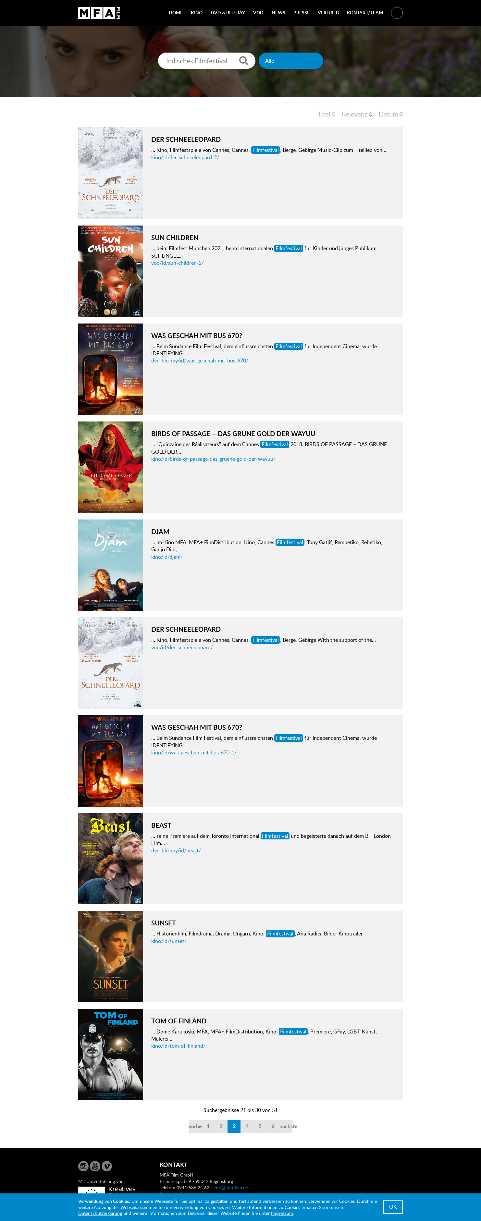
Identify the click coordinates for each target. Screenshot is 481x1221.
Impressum (282, 1213)
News (278, 12)
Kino (197, 12)
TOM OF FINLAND (178, 1020)
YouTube (95, 1166)
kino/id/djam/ (167, 556)
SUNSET (163, 922)
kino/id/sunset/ (169, 941)
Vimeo (107, 1166)
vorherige (195, 1126)
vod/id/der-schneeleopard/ (182, 647)
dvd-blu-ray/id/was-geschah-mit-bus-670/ (199, 360)
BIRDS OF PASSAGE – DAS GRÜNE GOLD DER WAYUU (233, 433)
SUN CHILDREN (174, 237)
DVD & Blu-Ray (228, 12)
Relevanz (354, 113)
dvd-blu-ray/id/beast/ (176, 850)
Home (176, 12)
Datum (388, 113)
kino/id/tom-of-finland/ (178, 1045)
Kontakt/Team (365, 12)
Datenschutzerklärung (100, 1213)
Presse (301, 12)
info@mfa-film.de (231, 1187)
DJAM (160, 531)
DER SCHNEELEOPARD (186, 139)
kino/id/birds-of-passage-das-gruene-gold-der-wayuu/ (213, 458)
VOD (258, 12)
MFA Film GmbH (99, 13)
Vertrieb (328, 12)
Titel (323, 113)
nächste (285, 1126)
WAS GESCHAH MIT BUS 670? (196, 335)
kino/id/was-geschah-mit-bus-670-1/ (194, 752)
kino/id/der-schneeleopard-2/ (185, 157)
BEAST (161, 825)
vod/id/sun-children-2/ (177, 262)
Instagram (83, 1166)
